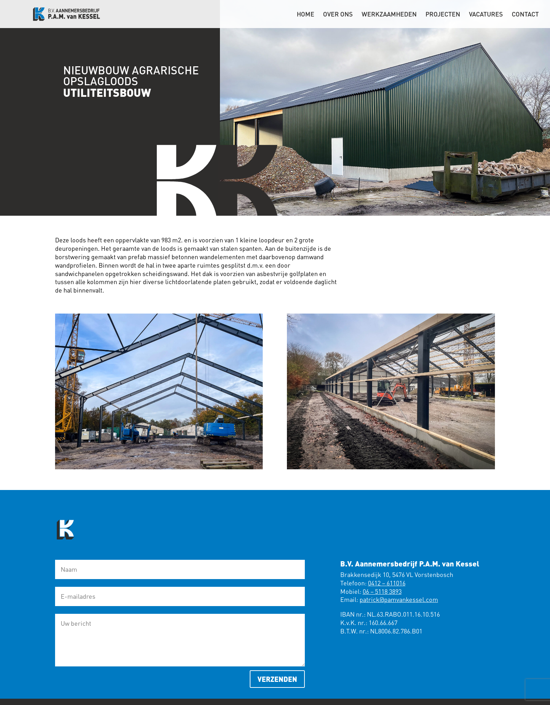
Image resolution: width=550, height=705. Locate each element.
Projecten (442, 15)
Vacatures (486, 15)
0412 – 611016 (386, 583)
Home (305, 15)
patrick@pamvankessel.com (399, 599)
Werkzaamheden (389, 15)
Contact (525, 15)
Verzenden (277, 678)
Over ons (338, 15)
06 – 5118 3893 (382, 591)
